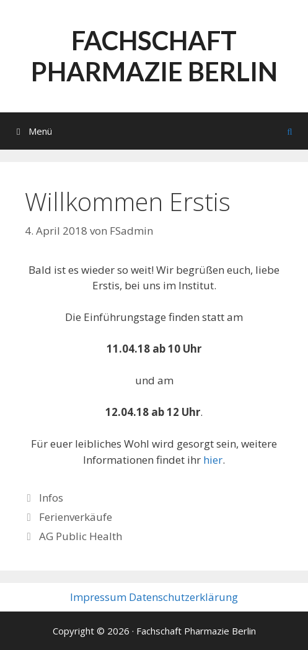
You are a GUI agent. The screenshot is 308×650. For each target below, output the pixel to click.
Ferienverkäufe (75, 517)
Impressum (98, 597)
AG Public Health (80, 536)
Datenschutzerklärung (183, 597)
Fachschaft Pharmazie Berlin (154, 56)
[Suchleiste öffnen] (289, 131)
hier (212, 460)
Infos (51, 497)
